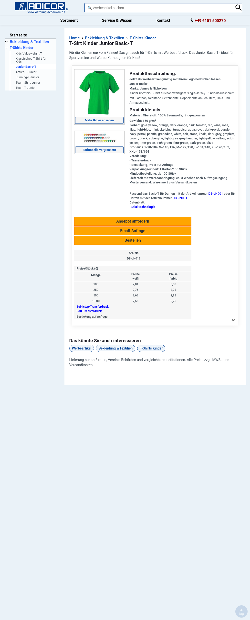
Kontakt (163, 20)
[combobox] (158, 7)
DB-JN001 (180, 198)
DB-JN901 (215, 193)
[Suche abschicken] (238, 7)
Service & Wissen (117, 20)
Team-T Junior (26, 88)
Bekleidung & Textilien (116, 348)
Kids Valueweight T (29, 53)
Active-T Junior (26, 72)
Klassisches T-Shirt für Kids (31, 60)
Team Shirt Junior (28, 82)
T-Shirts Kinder (151, 348)
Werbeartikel (82, 348)
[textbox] (158, 7)
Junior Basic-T (26, 66)
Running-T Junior (27, 77)
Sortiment (69, 20)
